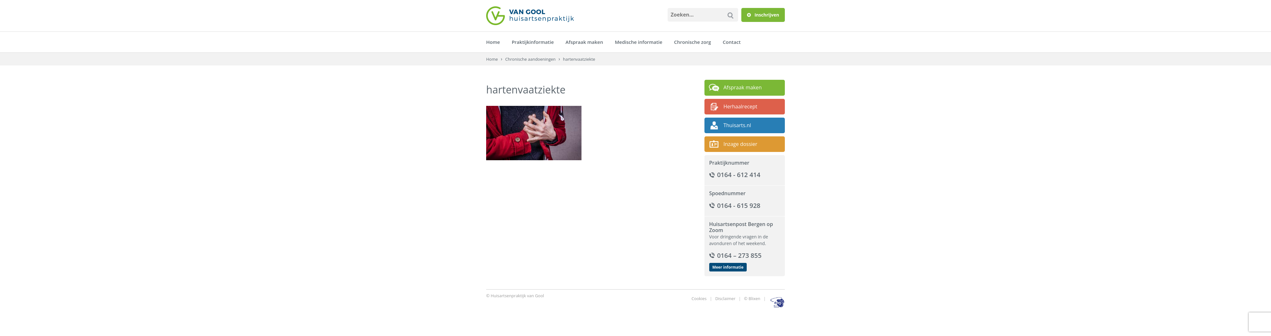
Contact (732, 42)
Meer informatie (728, 267)
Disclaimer (725, 298)
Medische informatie (638, 42)
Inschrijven (763, 15)
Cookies (698, 298)
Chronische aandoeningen (530, 59)
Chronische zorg (692, 42)
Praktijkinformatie (533, 42)
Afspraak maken (584, 42)
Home (493, 42)
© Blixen (752, 298)
